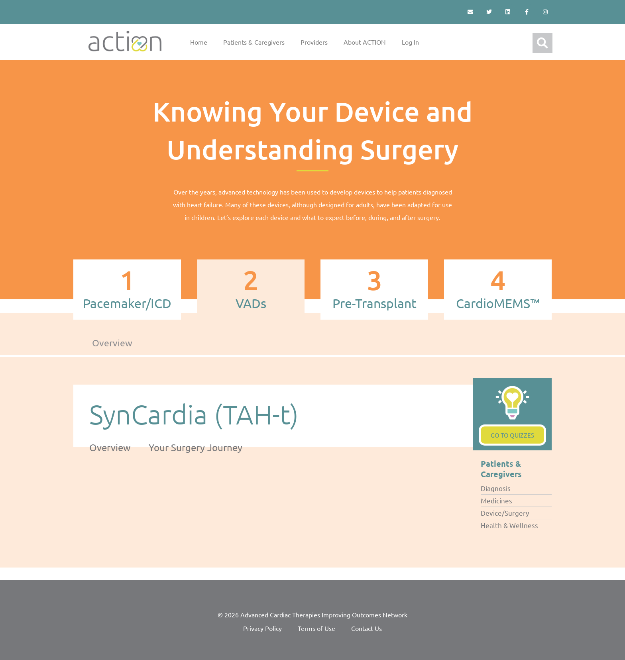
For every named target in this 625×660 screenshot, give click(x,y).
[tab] (127, 289)
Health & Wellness (509, 525)
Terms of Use (316, 628)
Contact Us (366, 628)
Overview (112, 342)
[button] (542, 43)
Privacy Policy (262, 628)
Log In (410, 42)
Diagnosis (496, 488)
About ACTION (365, 42)
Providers (314, 42)
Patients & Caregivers (254, 42)
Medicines (496, 500)
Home (198, 42)
